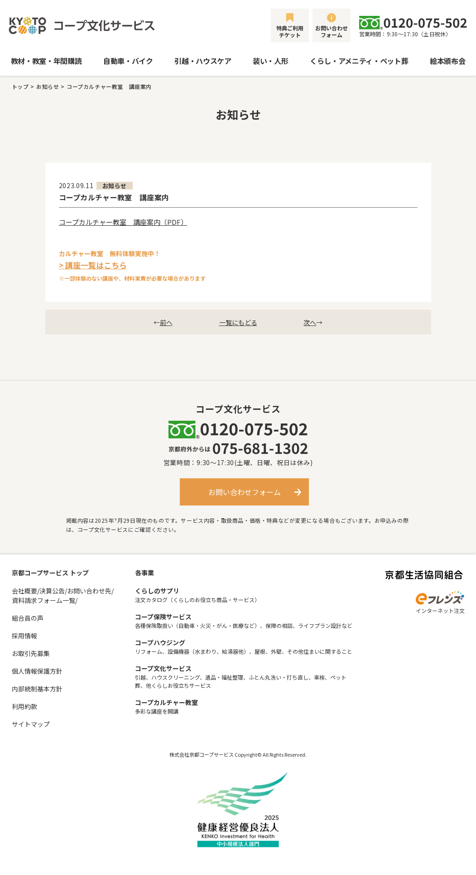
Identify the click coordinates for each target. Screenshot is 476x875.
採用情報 (24, 635)
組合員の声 (27, 617)
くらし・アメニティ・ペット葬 (359, 60)
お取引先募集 (31, 653)
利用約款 (24, 706)
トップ (20, 86)
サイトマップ (31, 724)
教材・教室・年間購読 (46, 60)
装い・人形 (270, 60)
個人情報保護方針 (37, 671)
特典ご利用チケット (289, 31)
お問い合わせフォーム (331, 31)
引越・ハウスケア (202, 60)
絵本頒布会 (447, 60)
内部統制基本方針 (37, 688)
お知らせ (47, 86)
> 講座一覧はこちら (93, 265)
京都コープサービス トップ (50, 572)
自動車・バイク (128, 60)
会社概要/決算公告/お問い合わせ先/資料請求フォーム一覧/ (63, 595)
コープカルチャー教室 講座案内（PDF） (123, 222)
